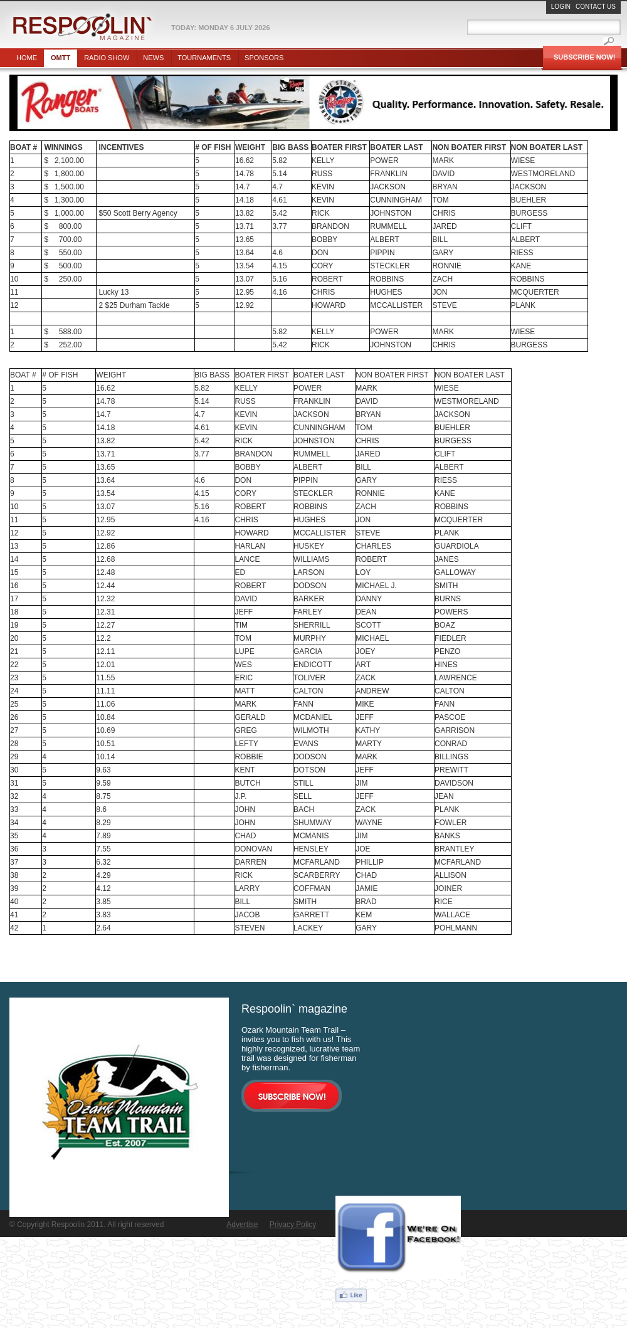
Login (561, 6)
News (153, 57)
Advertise (242, 1224)
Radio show (106, 57)
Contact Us (596, 6)
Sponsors (264, 57)
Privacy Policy (293, 1224)
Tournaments (204, 57)
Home (26, 57)
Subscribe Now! (584, 57)
